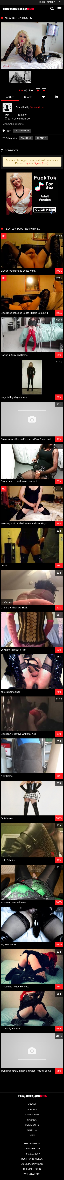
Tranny (41, 138)
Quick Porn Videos (32, 1163)
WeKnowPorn (32, 1174)
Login (42, 2)
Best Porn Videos (32, 1158)
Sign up (51, 2)
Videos (32, 1104)
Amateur (26, 138)
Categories (32, 1114)
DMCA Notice (32, 1143)
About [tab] (10, 97)
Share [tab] (28, 97)
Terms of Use (32, 1148)
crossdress (22, 130)
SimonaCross (37, 107)
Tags (32, 1135)
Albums (32, 1109)
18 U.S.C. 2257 (32, 1153)
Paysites (32, 1130)
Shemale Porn (32, 1169)
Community (32, 1124)
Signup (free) (41, 163)
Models (32, 1119)
